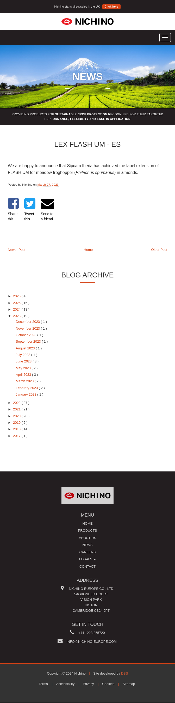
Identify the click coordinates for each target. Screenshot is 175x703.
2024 (17, 309)
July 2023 (23, 355)
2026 (17, 296)
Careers (87, 552)
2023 (17, 316)
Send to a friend (47, 209)
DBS (124, 673)
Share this (13, 209)
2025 (17, 303)
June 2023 (24, 361)
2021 (17, 409)
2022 (17, 403)
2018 (17, 429)
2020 (17, 416)
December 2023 (28, 322)
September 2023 (29, 341)
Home (88, 250)
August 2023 (26, 348)
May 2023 (24, 368)
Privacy (88, 684)
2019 (17, 423)
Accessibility (65, 684)
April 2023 (24, 375)
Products (87, 530)
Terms (43, 684)
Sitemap (129, 684)
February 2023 (27, 388)
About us (87, 538)
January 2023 (26, 394)
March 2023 (25, 381)
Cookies (108, 684)
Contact (87, 566)
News (88, 545)
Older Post (159, 250)
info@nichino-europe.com (92, 642)
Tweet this (29, 209)
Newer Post (16, 250)
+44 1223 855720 (91, 633)
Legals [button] (87, 559)
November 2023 (28, 328)
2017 (17, 436)
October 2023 (26, 335)
